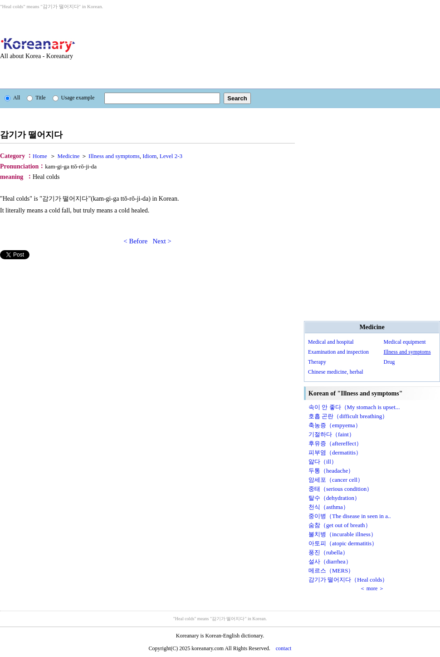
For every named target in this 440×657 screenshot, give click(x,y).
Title (36, 97)
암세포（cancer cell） (335, 479)
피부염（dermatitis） (335, 452)
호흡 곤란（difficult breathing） (348, 416)
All (12, 97)
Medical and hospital (331, 342)
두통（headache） (331, 470)
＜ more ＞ (372, 588)
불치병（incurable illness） (342, 534)
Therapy (317, 362)
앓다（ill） (322, 461)
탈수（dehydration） (334, 497)
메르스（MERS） (331, 570)
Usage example (74, 97)
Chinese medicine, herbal (335, 372)
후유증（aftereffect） (335, 443)
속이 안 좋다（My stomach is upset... (354, 407)
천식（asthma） (328, 507)
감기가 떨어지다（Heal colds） (348, 579)
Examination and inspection (338, 352)
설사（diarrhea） (330, 561)
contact (284, 648)
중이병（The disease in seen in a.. (349, 516)
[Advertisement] (146, 49)
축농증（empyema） (334, 425)
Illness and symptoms (407, 352)
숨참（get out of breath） (339, 525)
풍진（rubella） (328, 552)
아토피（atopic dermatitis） (342, 543)
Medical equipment (405, 342)
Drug (389, 362)
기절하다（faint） (331, 434)
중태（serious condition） (340, 488)
